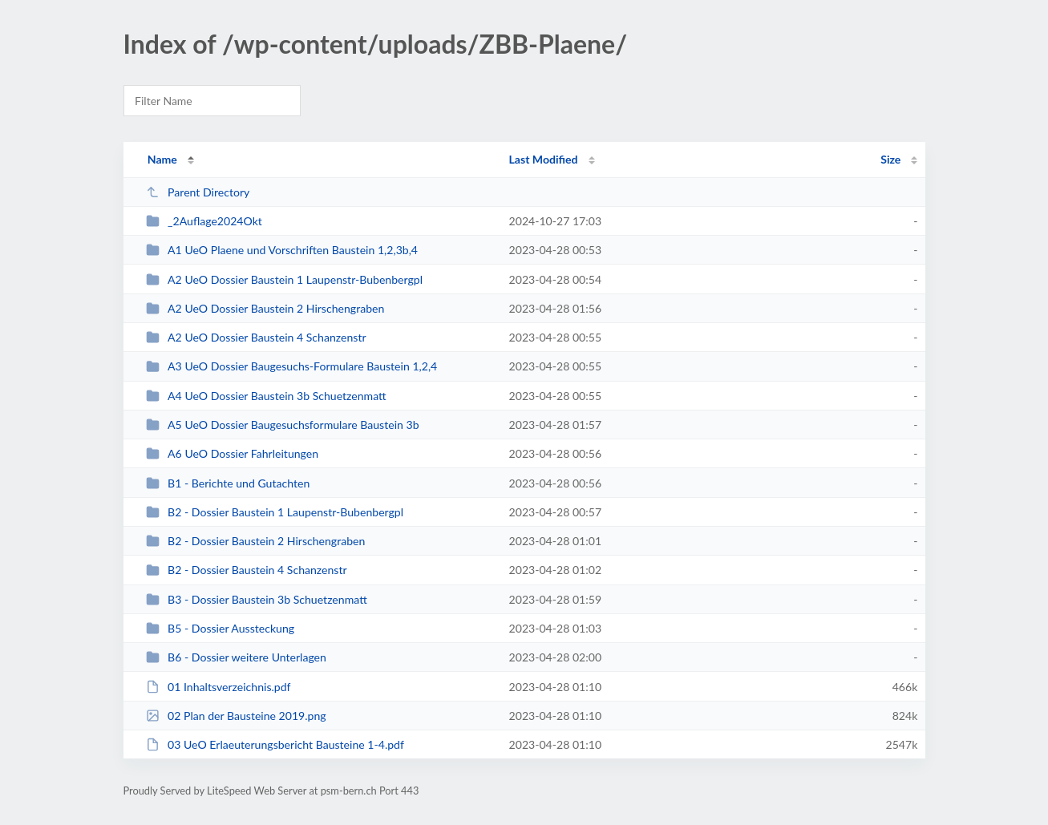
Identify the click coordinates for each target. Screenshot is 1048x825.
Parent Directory (198, 192)
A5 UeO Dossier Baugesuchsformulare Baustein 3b (282, 424)
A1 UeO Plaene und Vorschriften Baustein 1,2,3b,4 (282, 250)
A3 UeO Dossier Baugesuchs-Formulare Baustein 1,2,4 (292, 366)
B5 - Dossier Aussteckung (220, 628)
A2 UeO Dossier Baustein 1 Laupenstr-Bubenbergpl (284, 279)
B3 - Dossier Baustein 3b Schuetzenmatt (256, 599)
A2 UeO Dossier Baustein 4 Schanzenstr (256, 337)
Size (890, 159)
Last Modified (543, 159)
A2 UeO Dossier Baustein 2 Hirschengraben (265, 308)
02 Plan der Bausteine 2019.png (236, 715)
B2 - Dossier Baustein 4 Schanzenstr (246, 569)
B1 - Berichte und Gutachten (228, 483)
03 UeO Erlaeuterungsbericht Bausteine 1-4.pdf (275, 744)
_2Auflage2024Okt (204, 221)
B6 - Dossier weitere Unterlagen (236, 657)
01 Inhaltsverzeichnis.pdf (218, 687)
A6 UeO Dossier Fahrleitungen (232, 453)
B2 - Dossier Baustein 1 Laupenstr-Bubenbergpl (274, 512)
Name (162, 159)
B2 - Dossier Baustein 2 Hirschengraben (256, 541)
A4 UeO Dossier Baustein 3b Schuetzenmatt (266, 395)
